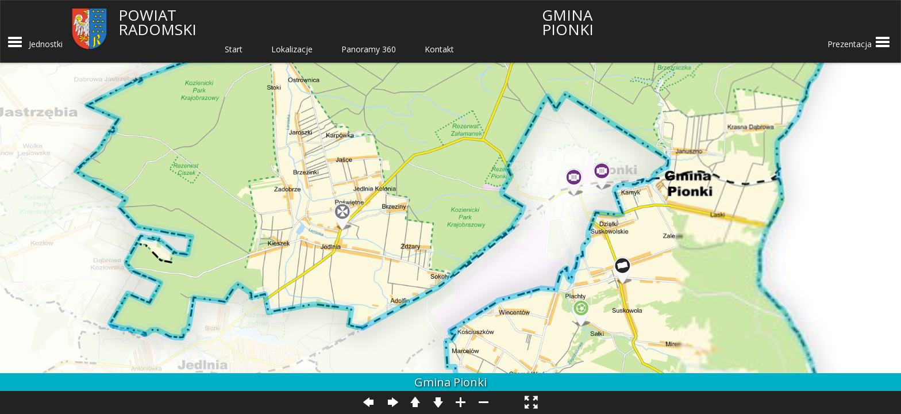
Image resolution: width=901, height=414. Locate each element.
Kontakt (439, 49)
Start (233, 49)
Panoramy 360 (368, 49)
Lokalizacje (292, 49)
